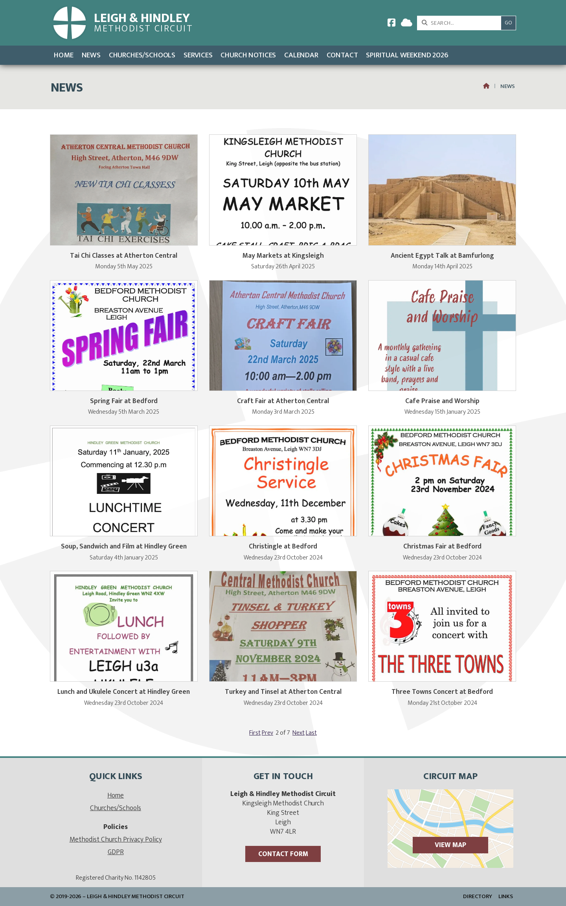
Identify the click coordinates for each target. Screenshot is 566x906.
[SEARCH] (461, 23)
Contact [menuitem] (342, 55)
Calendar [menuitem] (301, 55)
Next (298, 733)
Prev (267, 733)
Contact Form (283, 854)
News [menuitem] (91, 55)
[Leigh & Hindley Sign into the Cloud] (406, 24)
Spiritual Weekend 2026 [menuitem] (407, 55)
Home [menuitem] (63, 55)
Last (311, 733)
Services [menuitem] (198, 55)
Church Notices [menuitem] (248, 55)
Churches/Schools (115, 808)
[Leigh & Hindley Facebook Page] (391, 24)
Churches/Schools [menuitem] (142, 55)
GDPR (116, 852)
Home (115, 795)
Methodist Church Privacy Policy (116, 839)
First (255, 733)
